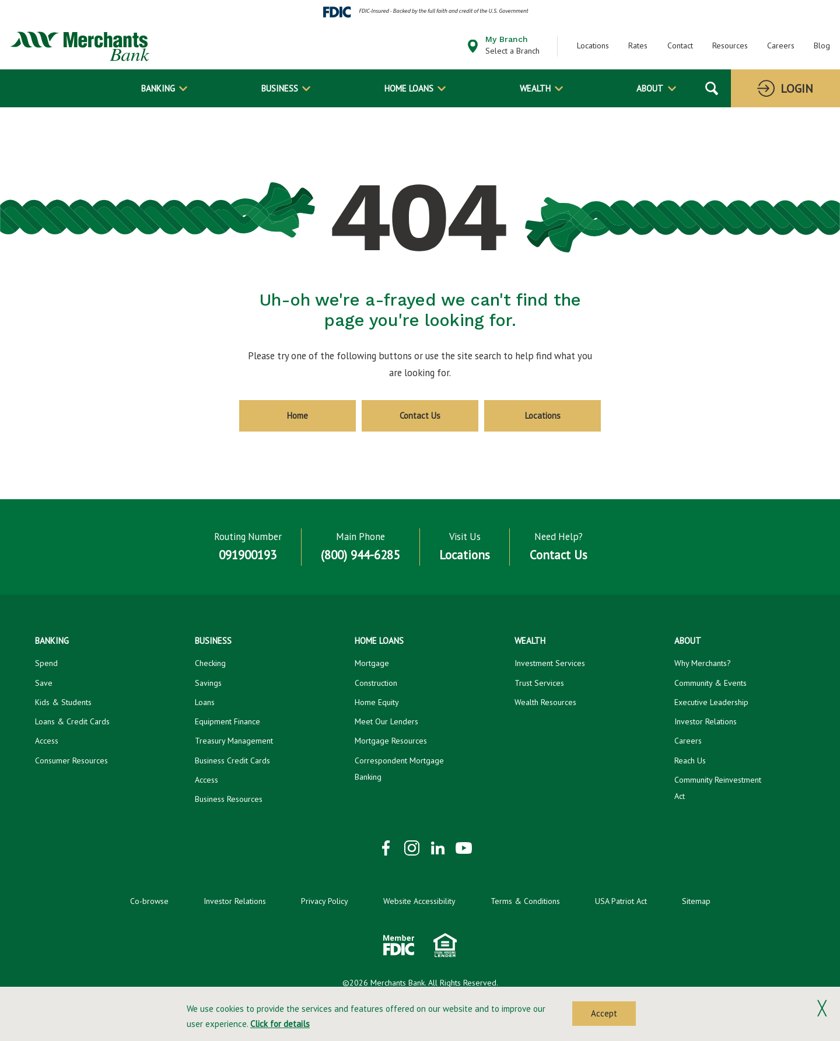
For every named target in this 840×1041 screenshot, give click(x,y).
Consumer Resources (71, 760)
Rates (638, 45)
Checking (210, 663)
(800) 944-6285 (360, 555)
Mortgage (372, 663)
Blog (822, 45)
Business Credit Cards (232, 760)
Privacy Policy (324, 901)
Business (279, 88)
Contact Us (420, 415)
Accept (604, 1013)
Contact (680, 45)
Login (796, 88)
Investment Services (549, 663)
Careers (780, 45)
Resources (730, 45)
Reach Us (690, 760)
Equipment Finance (227, 721)
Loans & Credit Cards (72, 721)
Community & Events (710, 683)
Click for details (280, 1023)
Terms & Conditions (525, 901)
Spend (46, 663)
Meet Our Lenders (386, 721)
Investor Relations (705, 721)
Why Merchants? (702, 663)
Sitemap (696, 901)
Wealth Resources (545, 702)
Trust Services (539, 683)
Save (43, 683)
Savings (208, 683)
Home (297, 415)
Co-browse (149, 901)
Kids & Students (63, 702)
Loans (205, 702)
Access (46, 740)
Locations (593, 45)
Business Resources (228, 799)
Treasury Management (234, 740)
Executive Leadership (711, 702)
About (649, 88)
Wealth (535, 88)
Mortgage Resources (391, 740)
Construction (376, 683)
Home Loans (408, 88)
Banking (158, 88)
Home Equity (377, 702)
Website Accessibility (419, 901)
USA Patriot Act (621, 901)
